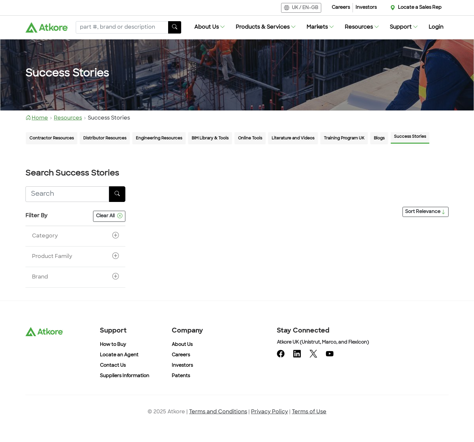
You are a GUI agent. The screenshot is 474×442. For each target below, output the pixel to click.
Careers (341, 7)
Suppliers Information (124, 376)
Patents (181, 376)
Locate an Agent (119, 355)
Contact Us (113, 365)
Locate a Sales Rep (420, 7)
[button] (209, 27)
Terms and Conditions (218, 412)
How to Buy (113, 344)
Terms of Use (309, 412)
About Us (182, 344)
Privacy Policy (269, 412)
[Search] (122, 27)
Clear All (109, 216)
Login (436, 27)
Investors (366, 7)
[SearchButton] (174, 27)
